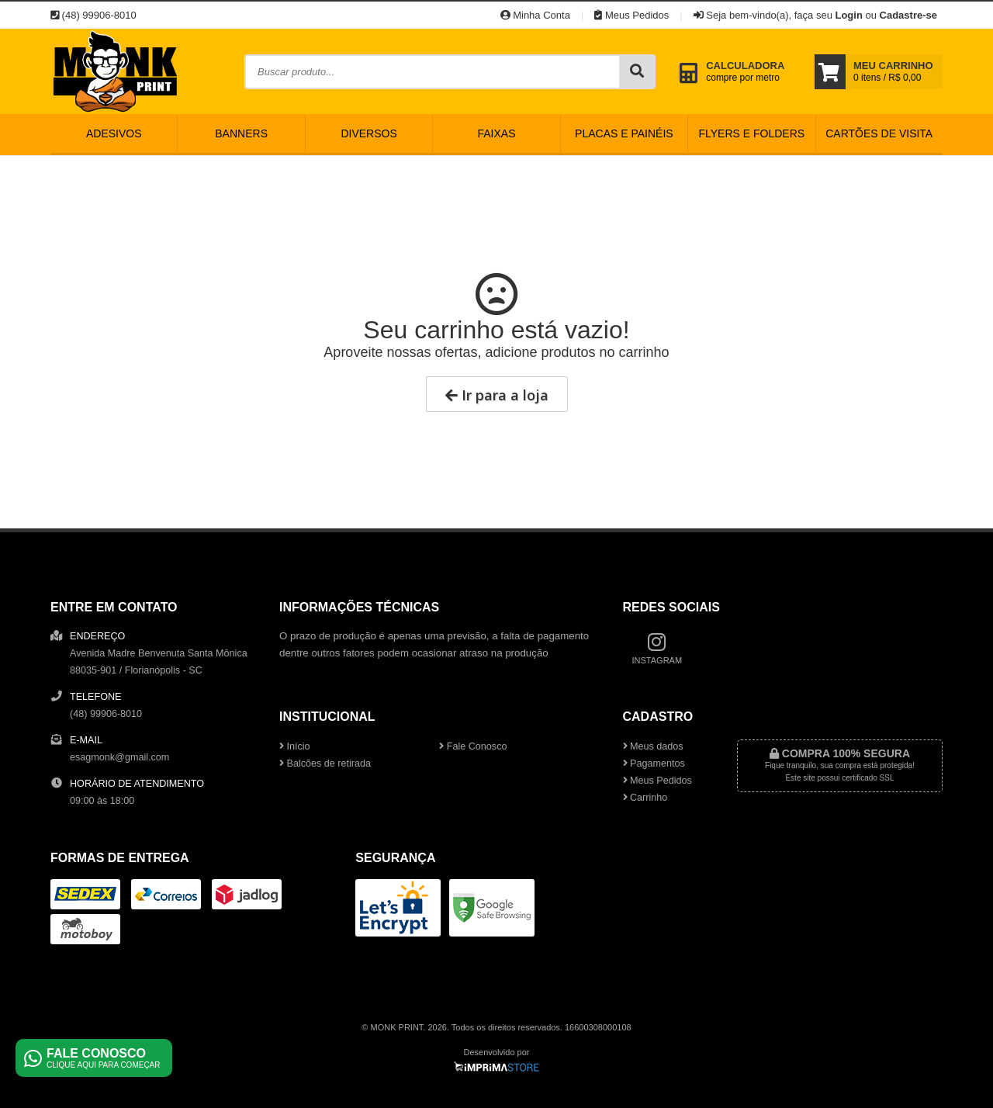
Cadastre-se (908, 15)
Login (848, 15)
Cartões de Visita (878, 133)
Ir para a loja (496, 395)
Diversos (368, 133)
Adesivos (114, 133)
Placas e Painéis (624, 133)
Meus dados (653, 746)
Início (294, 746)
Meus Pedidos (631, 15)
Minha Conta (535, 15)
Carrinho (645, 797)
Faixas (496, 133)
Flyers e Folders (751, 133)
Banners (241, 133)
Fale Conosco (473, 746)
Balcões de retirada (325, 763)
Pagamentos (654, 763)
